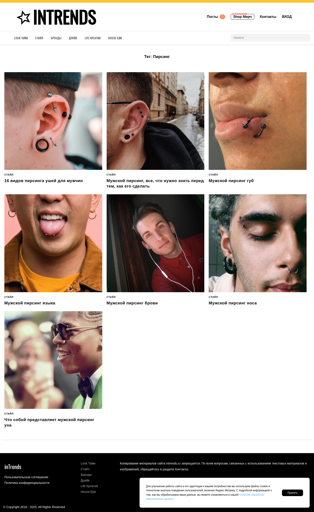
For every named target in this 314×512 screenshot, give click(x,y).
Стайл (39, 38)
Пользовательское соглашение (26, 477)
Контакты (268, 17)
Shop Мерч (242, 16)
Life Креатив (93, 38)
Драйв (73, 38)
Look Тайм (21, 38)
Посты (216, 16)
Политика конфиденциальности (26, 483)
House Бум (115, 38)
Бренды (56, 38)
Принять (292, 492)
